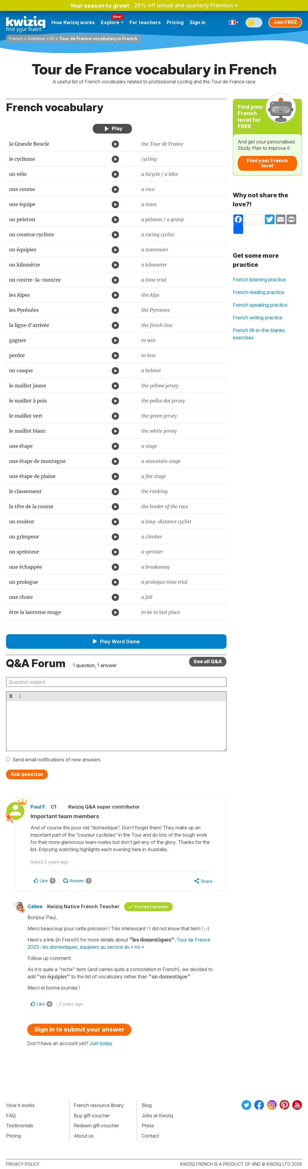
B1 (52, 38)
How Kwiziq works (73, 22)
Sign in (198, 22)
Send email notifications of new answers (56, 760)
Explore (112, 22)
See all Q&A (208, 661)
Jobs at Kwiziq (157, 1115)
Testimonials (19, 1125)
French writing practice (257, 318)
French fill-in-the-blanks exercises (259, 334)
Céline (35, 906)
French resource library (99, 1105)
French (16, 38)
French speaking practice (260, 305)
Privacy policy (23, 1164)
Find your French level (267, 163)
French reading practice (258, 292)
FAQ (11, 1115)
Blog (147, 1105)
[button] (116, 641)
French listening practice (259, 279)
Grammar (36, 38)
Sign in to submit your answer (79, 1029)
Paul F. (38, 807)
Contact (150, 1136)
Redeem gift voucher (96, 1125)
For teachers (145, 22)
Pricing (175, 22)
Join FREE (285, 22)
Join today (100, 1043)
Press (148, 1125)
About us (84, 1136)
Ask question (27, 774)
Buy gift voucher (92, 1115)
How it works (20, 1105)
